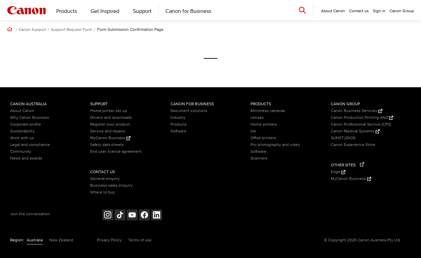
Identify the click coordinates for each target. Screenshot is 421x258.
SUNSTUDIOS (343, 138)
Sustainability (22, 131)
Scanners (258, 158)
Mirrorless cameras (267, 110)
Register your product (110, 124)
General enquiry (105, 178)
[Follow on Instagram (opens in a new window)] (107, 215)
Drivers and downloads (111, 117)
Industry (178, 117)
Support (142, 11)
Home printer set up (108, 110)
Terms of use (140, 240)
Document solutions (189, 110)
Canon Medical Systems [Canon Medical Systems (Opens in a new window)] (355, 131)
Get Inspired (105, 11)
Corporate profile (25, 124)
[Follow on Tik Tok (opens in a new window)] (120, 215)
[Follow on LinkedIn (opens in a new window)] (156, 215)
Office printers (263, 138)
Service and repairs (107, 131)
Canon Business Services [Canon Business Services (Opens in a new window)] (356, 110)
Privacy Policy (109, 240)
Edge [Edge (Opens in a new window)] (338, 171)
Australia (35, 240)
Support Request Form (71, 30)
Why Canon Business (29, 117)
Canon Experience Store (353, 144)
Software (178, 131)
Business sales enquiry (111, 185)
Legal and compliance (30, 144)
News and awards (26, 158)
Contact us (359, 11)
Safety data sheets (107, 144)
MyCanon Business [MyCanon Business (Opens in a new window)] (110, 138)
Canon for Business (188, 11)
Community (20, 151)
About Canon (22, 110)
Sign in (379, 11)
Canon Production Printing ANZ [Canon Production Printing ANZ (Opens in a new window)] (362, 117)
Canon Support (32, 30)
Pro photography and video (275, 144)
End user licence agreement (116, 151)
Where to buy (102, 192)
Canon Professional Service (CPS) (361, 124)
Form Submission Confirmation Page (130, 30)
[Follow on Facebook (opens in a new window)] (144, 215)
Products (66, 11)
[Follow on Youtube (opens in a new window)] (132, 215)
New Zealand (61, 240)
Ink (253, 131)
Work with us (22, 138)
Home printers (263, 124)
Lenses (257, 117)
